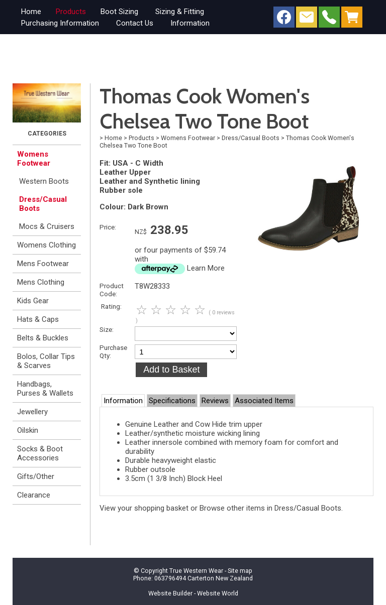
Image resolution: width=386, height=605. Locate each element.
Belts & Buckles (42, 337)
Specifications (172, 400)
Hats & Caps (38, 319)
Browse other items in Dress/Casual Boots (270, 508)
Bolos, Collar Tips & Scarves (46, 361)
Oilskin (27, 430)
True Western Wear (196, 570)
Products (71, 11)
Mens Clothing (40, 282)
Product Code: (112, 290)
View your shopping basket (144, 508)
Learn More (206, 268)
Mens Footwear (43, 263)
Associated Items (264, 400)
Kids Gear (33, 300)
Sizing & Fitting (179, 11)
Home (31, 11)
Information (190, 23)
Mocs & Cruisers (46, 226)
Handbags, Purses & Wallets (45, 389)
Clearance (33, 495)
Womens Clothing (46, 245)
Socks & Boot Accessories (40, 453)
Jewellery (32, 411)
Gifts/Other (35, 476)
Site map (240, 570)
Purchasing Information (60, 23)
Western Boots (44, 181)
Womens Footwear (33, 159)
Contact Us (134, 23)
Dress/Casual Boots (43, 204)
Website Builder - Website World (193, 593)
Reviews (215, 400)
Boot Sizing (119, 11)
